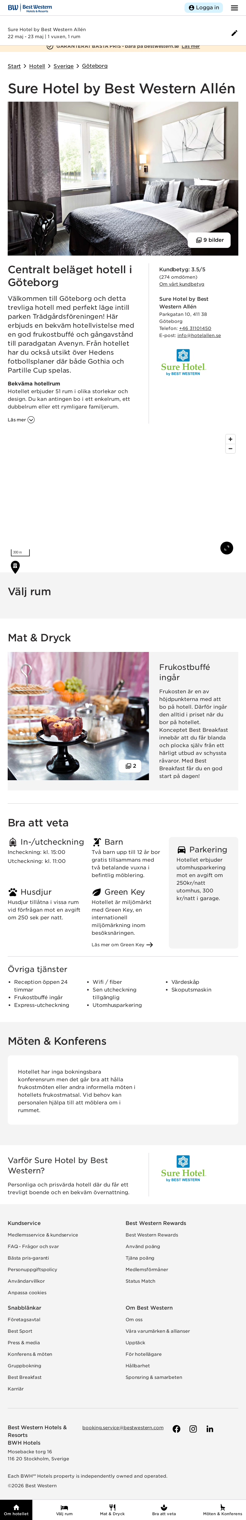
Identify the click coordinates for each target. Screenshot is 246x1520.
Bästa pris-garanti (28, 1258)
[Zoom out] (230, 448)
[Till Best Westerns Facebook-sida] (176, 1429)
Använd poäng (143, 1246)
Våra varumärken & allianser (158, 1331)
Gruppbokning (24, 1365)
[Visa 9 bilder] (209, 240)
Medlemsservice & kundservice (43, 1234)
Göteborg (95, 66)
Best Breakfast (25, 1377)
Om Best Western (149, 1308)
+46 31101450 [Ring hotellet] (195, 328)
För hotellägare (144, 1354)
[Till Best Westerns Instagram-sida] (192, 1429)
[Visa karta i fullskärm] (226, 548)
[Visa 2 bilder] (130, 766)
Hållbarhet (138, 1365)
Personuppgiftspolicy (32, 1269)
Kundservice (24, 1223)
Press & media (24, 1342)
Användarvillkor (26, 1281)
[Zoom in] (230, 439)
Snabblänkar (24, 1308)
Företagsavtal (24, 1319)
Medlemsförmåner (147, 1269)
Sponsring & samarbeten (154, 1377)
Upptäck (135, 1342)
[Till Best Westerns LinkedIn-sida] (209, 1429)
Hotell (37, 66)
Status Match (140, 1281)
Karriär (16, 1388)
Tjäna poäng (140, 1258)
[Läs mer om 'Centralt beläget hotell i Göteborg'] (21, 420)
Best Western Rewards (156, 1223)
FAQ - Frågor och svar (33, 1246)
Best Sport (20, 1331)
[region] (123, 495)
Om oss (134, 1319)
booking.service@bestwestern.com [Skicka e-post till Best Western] (122, 1427)
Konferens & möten (30, 1354)
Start (14, 66)
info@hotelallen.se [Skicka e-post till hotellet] (199, 335)
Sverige (63, 66)
